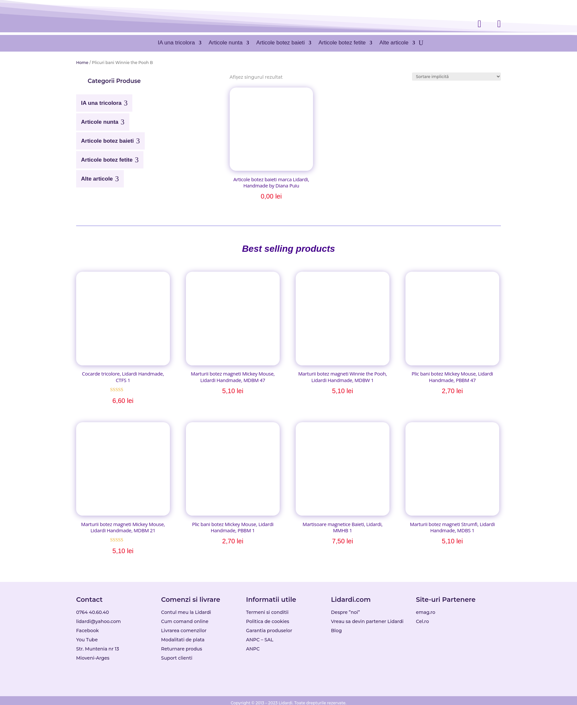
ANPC (253, 649)
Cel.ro (422, 621)
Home (82, 62)
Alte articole (393, 43)
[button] (114, 81)
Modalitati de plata (183, 640)
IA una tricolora (176, 43)
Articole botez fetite (342, 43)
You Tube (87, 640)
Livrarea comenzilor (183, 630)
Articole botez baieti (280, 43)
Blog (336, 630)
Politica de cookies (267, 621)
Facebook (87, 630)
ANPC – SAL (259, 640)
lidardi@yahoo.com (98, 621)
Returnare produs (181, 649)
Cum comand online (184, 621)
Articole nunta (225, 43)
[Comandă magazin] (456, 76)
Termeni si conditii (267, 612)
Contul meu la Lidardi (186, 612)
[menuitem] (104, 100)
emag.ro (425, 612)
